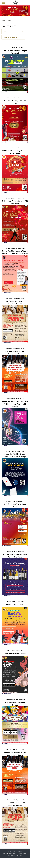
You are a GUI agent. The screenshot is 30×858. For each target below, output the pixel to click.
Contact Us (11, 851)
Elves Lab (19, 855)
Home (3, 20)
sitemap (20, 851)
